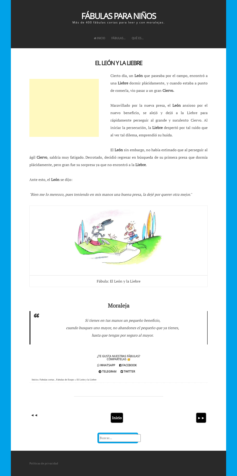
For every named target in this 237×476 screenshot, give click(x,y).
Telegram (107, 371)
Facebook (128, 365)
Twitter (128, 371)
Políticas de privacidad (43, 463)
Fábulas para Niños (118, 15)
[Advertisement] (64, 108)
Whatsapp (106, 365)
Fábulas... (118, 38)
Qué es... (137, 38)
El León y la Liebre (118, 63)
